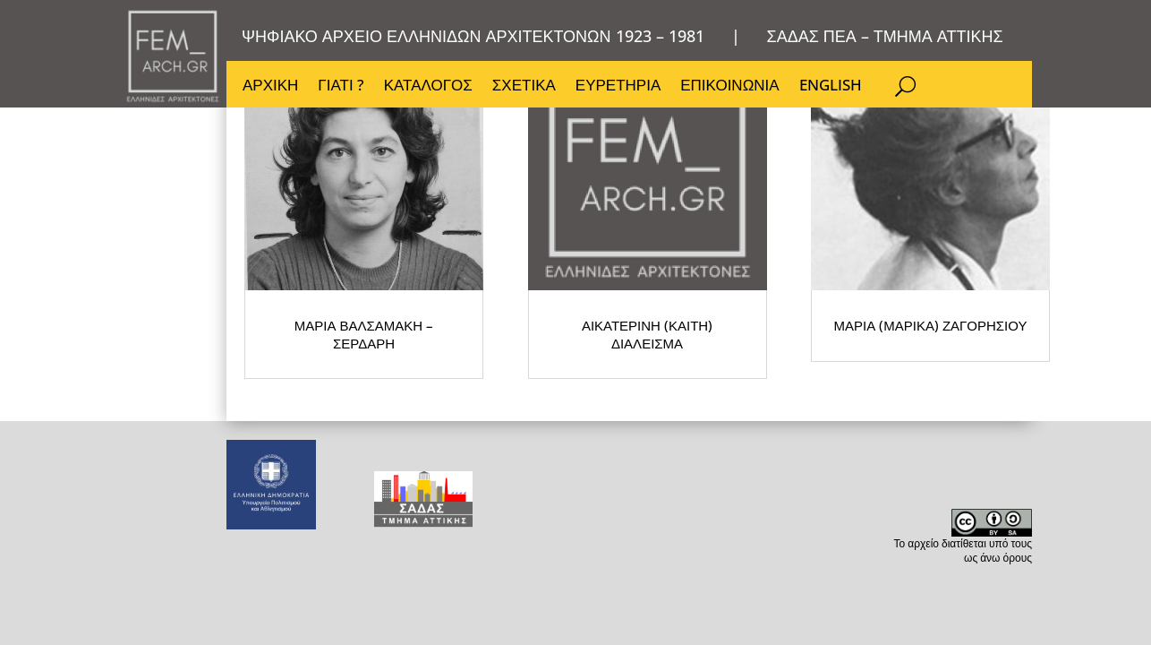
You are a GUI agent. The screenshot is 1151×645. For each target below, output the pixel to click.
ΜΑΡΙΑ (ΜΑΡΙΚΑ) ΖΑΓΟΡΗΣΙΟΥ (643, 345)
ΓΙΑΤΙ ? (341, 90)
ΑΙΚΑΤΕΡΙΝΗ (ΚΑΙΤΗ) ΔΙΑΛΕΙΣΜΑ (481, 353)
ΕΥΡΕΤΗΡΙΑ (621, 90)
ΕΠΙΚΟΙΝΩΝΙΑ (734, 90)
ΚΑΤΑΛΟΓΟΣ (430, 90)
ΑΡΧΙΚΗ (270, 90)
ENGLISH (836, 90)
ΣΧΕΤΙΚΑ (526, 90)
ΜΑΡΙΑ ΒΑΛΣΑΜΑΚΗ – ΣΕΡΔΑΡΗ (321, 353)
